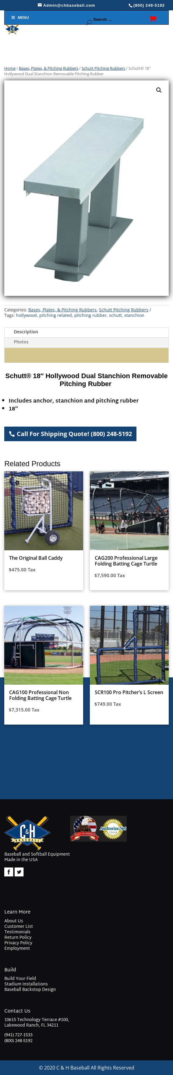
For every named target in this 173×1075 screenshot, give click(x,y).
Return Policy (17, 938)
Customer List (18, 927)
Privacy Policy (18, 943)
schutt (115, 315)
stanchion (134, 315)
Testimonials (17, 932)
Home (10, 68)
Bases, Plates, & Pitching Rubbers (48, 68)
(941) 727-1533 (18, 1035)
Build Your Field (20, 979)
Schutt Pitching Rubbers (103, 68)
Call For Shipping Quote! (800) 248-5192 (74, 434)
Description (26, 332)
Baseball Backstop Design (30, 990)
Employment (17, 949)
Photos (21, 342)
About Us (13, 921)
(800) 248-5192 (18, 1041)
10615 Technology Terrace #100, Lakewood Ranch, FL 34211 (36, 1023)
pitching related (55, 315)
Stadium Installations (26, 984)
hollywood (26, 315)
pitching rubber (90, 315)
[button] (159, 90)
